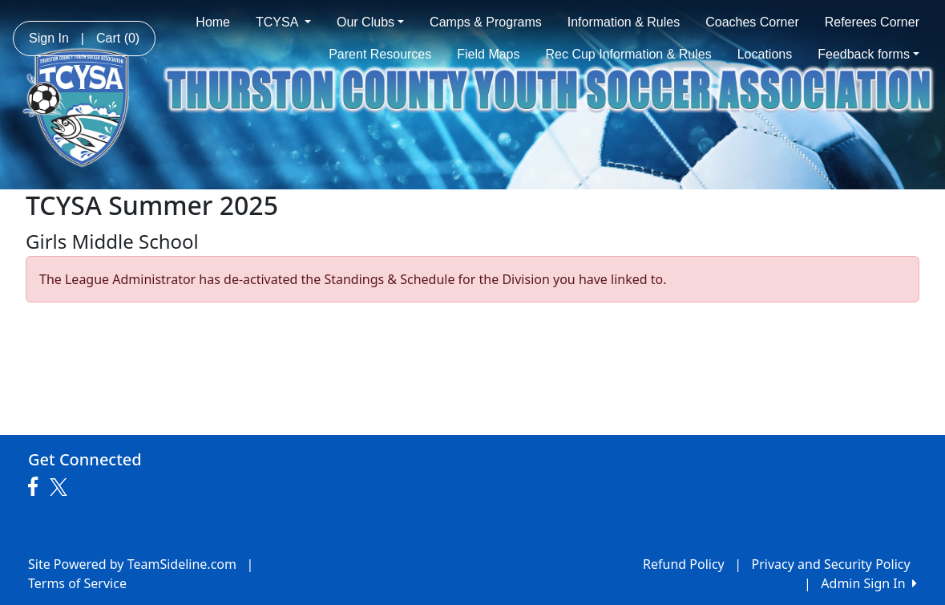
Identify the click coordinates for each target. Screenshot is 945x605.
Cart (117, 38)
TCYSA (283, 22)
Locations (765, 54)
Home (213, 22)
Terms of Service (77, 583)
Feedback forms (868, 54)
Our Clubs (370, 22)
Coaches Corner (752, 22)
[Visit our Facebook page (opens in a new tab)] (37, 487)
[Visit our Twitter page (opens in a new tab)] (60, 487)
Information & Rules (623, 22)
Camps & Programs (486, 22)
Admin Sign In (869, 583)
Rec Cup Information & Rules (629, 54)
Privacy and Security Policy (831, 564)
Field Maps (488, 54)
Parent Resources (380, 54)
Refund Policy (684, 564)
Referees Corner (872, 22)
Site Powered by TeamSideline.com (132, 564)
